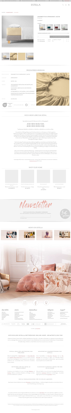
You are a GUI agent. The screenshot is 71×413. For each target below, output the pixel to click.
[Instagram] (67, 41)
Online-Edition (58, 10)
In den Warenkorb (59, 37)
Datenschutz (31, 318)
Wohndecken (28, 382)
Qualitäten (4, 316)
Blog (3, 319)
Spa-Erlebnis (49, 374)
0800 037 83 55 (67, 0)
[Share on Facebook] (67, 39)
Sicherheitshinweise (19, 318)
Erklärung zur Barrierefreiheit (35, 319)
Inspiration (67, 10)
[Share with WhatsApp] (68, 41)
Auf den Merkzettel (42, 41)
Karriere (3, 317)
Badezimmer (39, 10)
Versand (31, 313)
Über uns (3, 312)
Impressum (31, 317)
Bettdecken (31, 371)
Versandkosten (38, 328)
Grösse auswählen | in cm (44, 33)
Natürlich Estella (5, 314)
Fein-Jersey (55, 356)
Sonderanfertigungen (19, 312)
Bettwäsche (4, 10)
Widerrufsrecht (32, 315)
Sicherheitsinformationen (33, 161)
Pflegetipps (17, 313)
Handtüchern (44, 373)
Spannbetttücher (14, 10)
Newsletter (17, 314)
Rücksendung (32, 316)
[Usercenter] (66, 5)
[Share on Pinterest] (68, 39)
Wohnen (45, 10)
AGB (30, 312)
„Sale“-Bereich (41, 392)
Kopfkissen (9, 373)
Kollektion (4, 313)
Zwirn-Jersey (49, 356)
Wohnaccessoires (5, 315)
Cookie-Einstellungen (19, 319)
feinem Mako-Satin (31, 356)
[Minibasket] (68, 5)
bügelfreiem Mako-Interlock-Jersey (16, 357)
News (3, 318)
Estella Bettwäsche (22, 356)
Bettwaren (23, 10)
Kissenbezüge (30, 10)
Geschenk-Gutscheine (19, 315)
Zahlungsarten (32, 314)
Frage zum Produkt (42, 39)
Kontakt (16, 317)
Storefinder (17, 316)
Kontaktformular (63, 318)
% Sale (51, 10)
